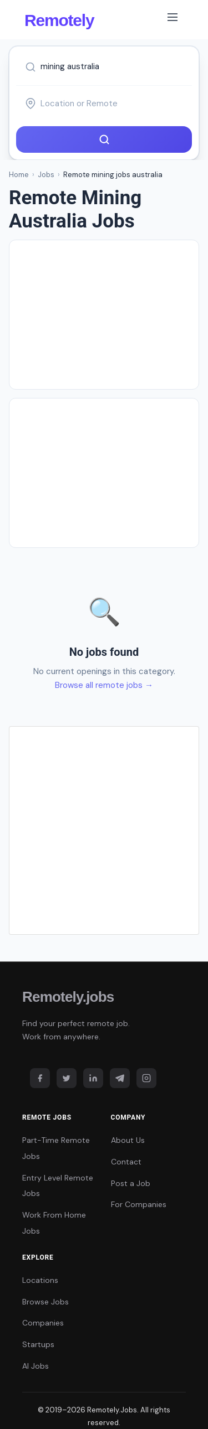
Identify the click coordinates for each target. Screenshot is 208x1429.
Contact (126, 1162)
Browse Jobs (45, 1302)
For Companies (138, 1204)
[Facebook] (40, 1078)
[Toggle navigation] (172, 19)
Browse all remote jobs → (104, 685)
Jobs (46, 174)
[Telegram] (120, 1078)
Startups (38, 1344)
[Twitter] (67, 1078)
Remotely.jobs (68, 996)
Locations (40, 1280)
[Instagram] (146, 1078)
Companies (43, 1323)
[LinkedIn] (93, 1078)
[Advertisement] (104, 314)
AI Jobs (35, 1366)
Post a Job (130, 1183)
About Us (128, 1140)
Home (19, 174)
